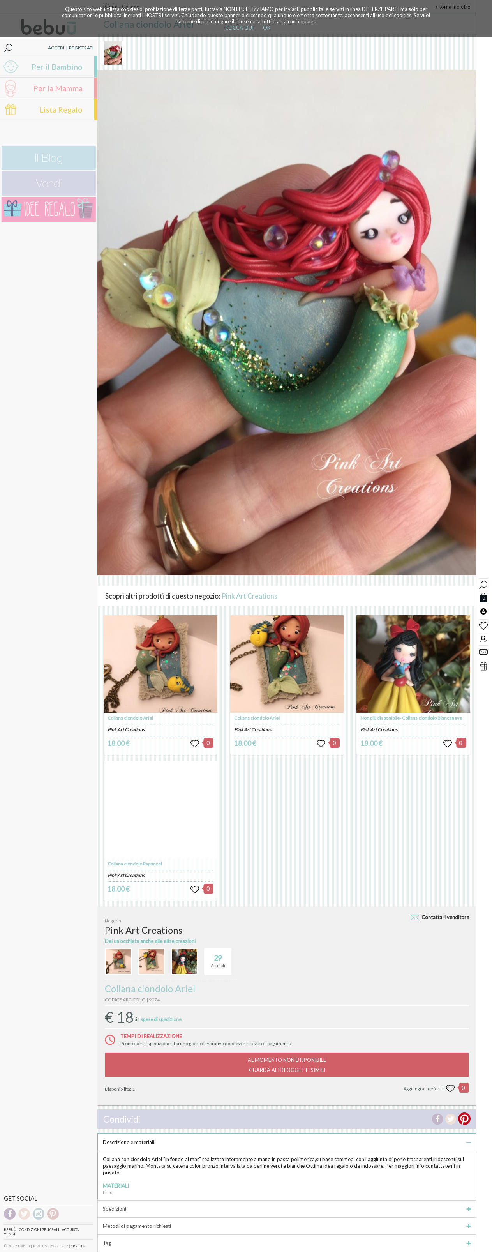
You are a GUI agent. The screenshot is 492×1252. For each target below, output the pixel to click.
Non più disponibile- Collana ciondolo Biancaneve (411, 718)
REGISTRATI (81, 48)
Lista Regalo (61, 109)
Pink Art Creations (249, 596)
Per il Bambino (57, 66)
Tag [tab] (287, 1243)
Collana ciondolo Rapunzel (135, 864)
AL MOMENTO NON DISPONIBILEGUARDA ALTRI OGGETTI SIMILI (287, 1065)
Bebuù (10, 1229)
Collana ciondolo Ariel (130, 718)
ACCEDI (56, 48)
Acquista (70, 1229)
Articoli (218, 958)
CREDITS (78, 1246)
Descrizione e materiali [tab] (287, 1142)
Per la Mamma (58, 88)
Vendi (9, 1234)
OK (266, 28)
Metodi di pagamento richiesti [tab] (287, 1226)
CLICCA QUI (239, 28)
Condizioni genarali (39, 1229)
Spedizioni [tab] (287, 1209)
